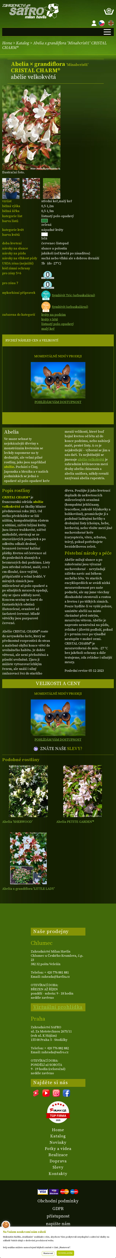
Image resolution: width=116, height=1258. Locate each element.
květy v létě (49, 319)
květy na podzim (53, 315)
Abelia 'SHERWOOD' (17, 822)
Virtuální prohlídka (58, 1007)
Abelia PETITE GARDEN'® (75, 822)
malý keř (48, 329)
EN (110, 22)
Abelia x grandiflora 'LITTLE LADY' (28, 889)
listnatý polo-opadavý (57, 324)
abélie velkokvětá (91, 459)
